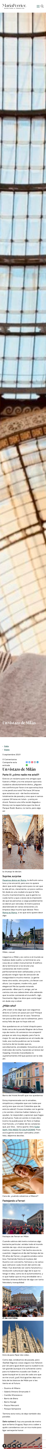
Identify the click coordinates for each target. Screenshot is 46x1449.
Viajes (7, 750)
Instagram (9, 1446)
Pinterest (19, 1446)
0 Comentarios (9, 759)
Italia (6, 746)
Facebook (4, 1446)
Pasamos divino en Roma (14, 880)
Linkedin (14, 1446)
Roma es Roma (9, 913)
